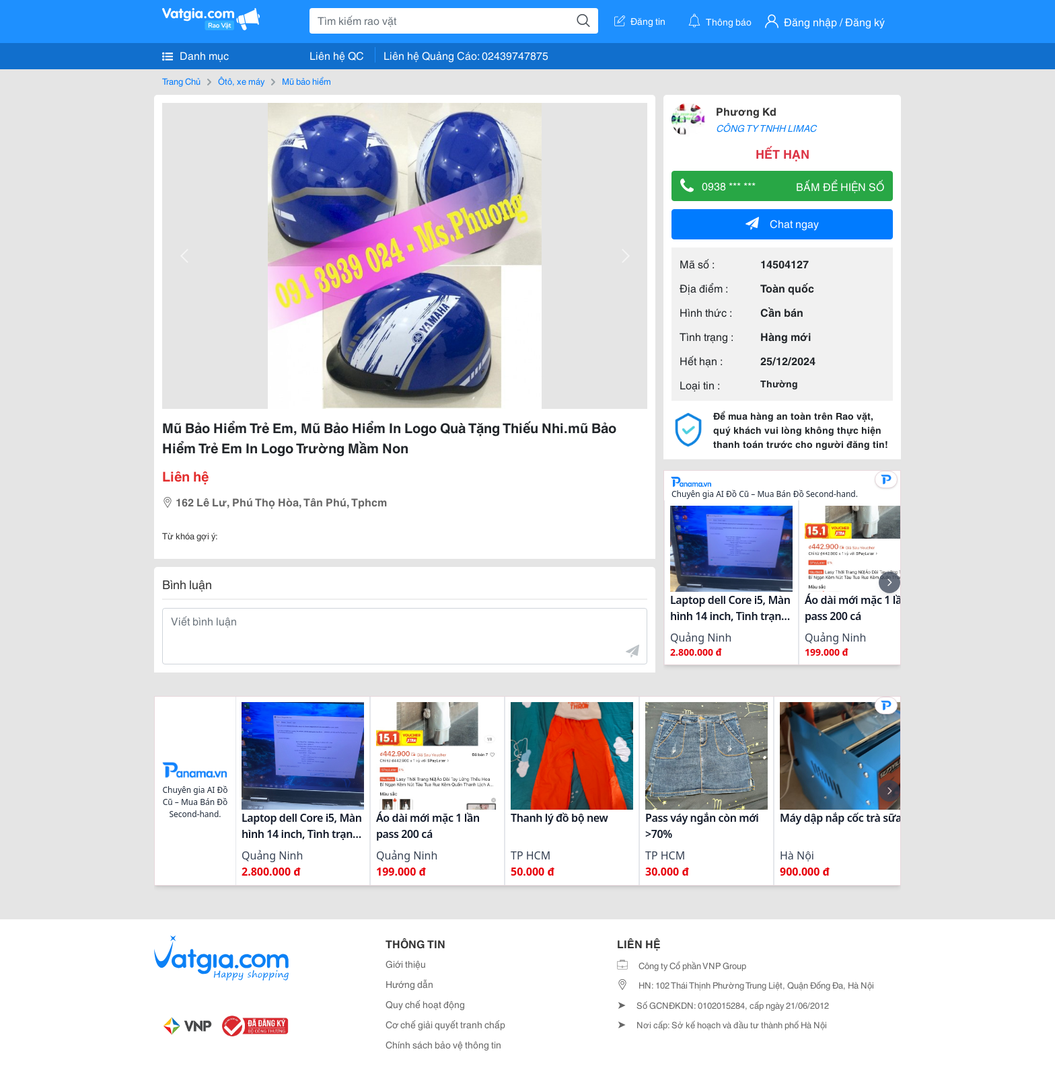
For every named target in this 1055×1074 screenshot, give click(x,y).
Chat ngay (782, 223)
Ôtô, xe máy (241, 81)
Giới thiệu (406, 963)
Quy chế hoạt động (425, 1004)
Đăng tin (639, 21)
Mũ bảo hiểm (306, 81)
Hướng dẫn (409, 984)
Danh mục (195, 55)
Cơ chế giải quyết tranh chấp (445, 1024)
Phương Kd (746, 110)
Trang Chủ (181, 81)
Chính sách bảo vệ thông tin (443, 1044)
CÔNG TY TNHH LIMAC (766, 128)
